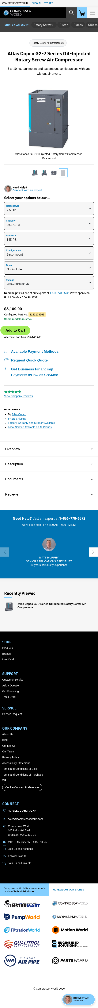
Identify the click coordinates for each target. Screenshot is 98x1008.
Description (14, 464)
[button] (49, 552)
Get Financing (10, 691)
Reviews (12, 494)
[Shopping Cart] (82, 12)
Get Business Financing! (31, 371)
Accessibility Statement (16, 763)
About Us (7, 734)
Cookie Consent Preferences (22, 787)
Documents (14, 479)
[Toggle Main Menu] (92, 12)
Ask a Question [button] (11, 685)
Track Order (9, 696)
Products (7, 648)
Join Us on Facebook (20, 848)
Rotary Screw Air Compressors (48, 43)
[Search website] (71, 12)
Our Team (8, 751)
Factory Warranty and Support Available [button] (31, 422)
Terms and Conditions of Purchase (22, 774)
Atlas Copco (19, 414)
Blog (5, 739)
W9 (4, 780)
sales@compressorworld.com (25, 819)
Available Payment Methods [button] (31, 351)
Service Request (12, 714)
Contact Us (8, 745)
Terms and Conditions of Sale (19, 768)
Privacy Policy (10, 757)
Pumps (78, 25)
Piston (64, 25)
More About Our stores (68, 889)
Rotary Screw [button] (44, 25)
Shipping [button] (17, 418)
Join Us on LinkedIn (19, 863)
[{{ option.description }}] (49, 208)
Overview (12, 449)
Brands (6, 653)
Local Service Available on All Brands (30, 427)
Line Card (8, 659)
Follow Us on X (17, 856)
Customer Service (12, 679)
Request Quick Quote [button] (26, 360)
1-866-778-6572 (59, 293)
